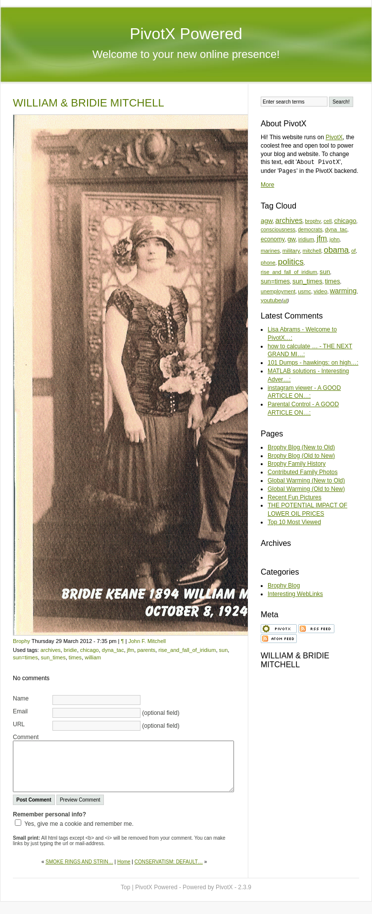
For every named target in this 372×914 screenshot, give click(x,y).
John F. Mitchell (147, 641)
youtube (271, 300)
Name (21, 698)
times (75, 657)
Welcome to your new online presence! (186, 54)
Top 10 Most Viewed (294, 522)
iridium (306, 239)
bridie (70, 650)
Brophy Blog (284, 585)
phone (268, 263)
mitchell (312, 251)
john (334, 239)
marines (270, 251)
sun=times (25, 657)
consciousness (278, 229)
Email (20, 711)
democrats (310, 229)
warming (343, 291)
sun (223, 650)
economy (273, 239)
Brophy (21, 641)
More (267, 184)
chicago (89, 650)
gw (291, 239)
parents (146, 650)
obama (336, 250)
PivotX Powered (186, 34)
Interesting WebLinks (295, 594)
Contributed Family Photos (302, 472)
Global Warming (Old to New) (306, 488)
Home (124, 861)
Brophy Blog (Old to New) (301, 455)
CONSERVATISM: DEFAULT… (169, 861)
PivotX (334, 137)
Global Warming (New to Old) (306, 480)
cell (327, 221)
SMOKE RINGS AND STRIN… (79, 861)
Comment (26, 737)
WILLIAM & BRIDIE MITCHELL (88, 103)
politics (291, 262)
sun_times (53, 657)
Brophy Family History (297, 463)
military (291, 251)
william (93, 657)
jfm (131, 650)
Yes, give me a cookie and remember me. (79, 823)
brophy (313, 221)
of (353, 251)
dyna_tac (113, 650)
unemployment (278, 291)
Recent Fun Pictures (295, 497)
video (320, 291)
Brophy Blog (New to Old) (301, 447)
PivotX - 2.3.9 (233, 887)
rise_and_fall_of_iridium (187, 650)
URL (19, 724)
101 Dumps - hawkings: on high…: (313, 362)
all (285, 300)
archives (51, 650)
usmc (304, 291)
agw (267, 220)
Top (125, 887)
